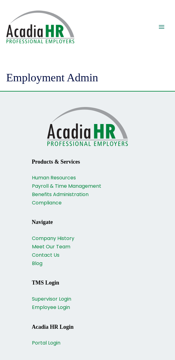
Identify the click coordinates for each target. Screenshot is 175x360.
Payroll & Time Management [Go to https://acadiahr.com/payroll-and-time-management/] (66, 186)
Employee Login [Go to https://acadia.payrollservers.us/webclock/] (51, 307)
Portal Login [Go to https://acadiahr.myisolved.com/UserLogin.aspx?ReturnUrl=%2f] (46, 342)
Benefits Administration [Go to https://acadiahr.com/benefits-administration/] (60, 194)
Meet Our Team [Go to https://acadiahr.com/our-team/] (51, 246)
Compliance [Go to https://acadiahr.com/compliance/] (47, 202)
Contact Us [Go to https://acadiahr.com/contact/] (45, 255)
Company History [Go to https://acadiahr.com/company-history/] (53, 238)
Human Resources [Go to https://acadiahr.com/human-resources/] (54, 177)
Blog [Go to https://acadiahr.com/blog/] (37, 263)
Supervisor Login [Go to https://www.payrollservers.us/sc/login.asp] (51, 298)
